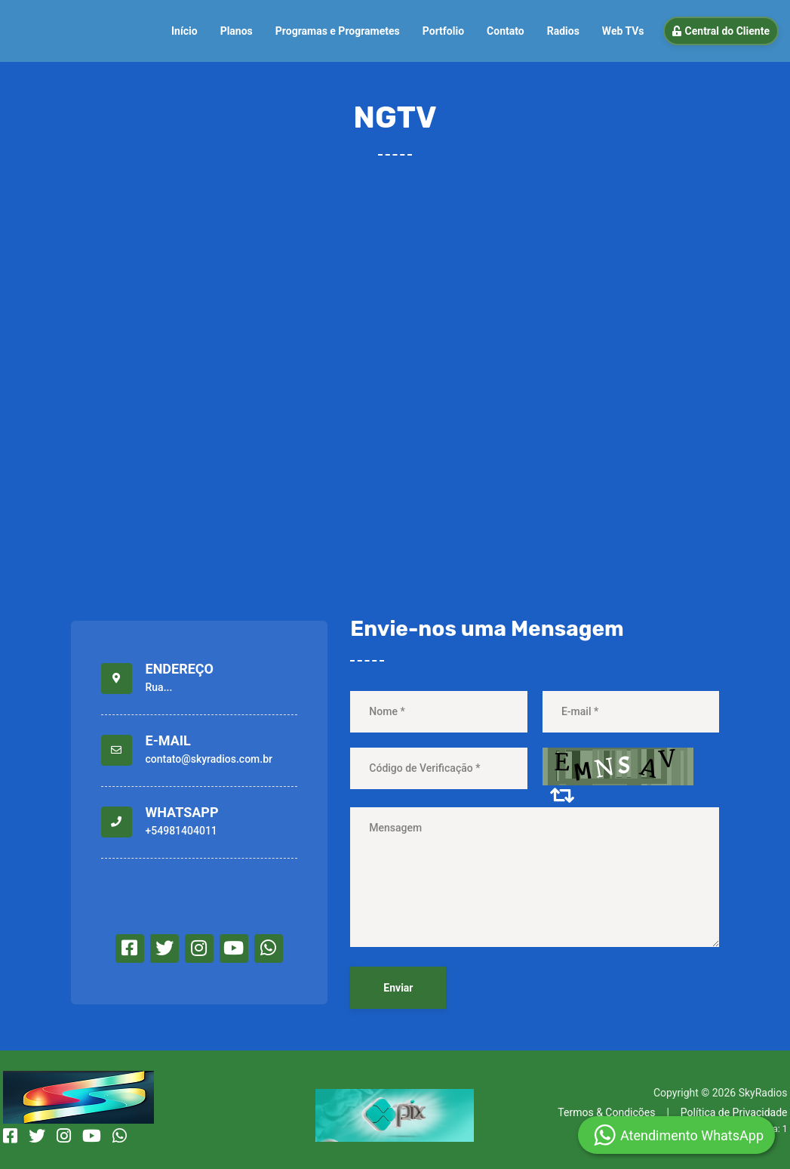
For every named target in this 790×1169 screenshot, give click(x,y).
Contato (505, 31)
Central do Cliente (721, 31)
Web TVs (623, 31)
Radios (563, 31)
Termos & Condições (606, 1112)
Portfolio (443, 31)
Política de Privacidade (734, 1112)
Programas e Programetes (337, 31)
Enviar (398, 988)
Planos (236, 31)
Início (184, 31)
